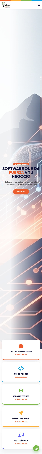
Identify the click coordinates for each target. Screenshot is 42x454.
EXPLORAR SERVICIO (21, 354)
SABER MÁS (21, 191)
